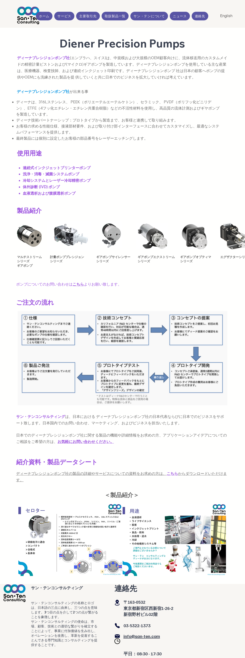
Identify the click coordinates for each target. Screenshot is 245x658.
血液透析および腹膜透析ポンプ (49, 193)
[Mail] (117, 636)
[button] (64, 16)
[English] (226, 15)
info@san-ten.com (141, 636)
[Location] (117, 602)
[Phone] (117, 626)
